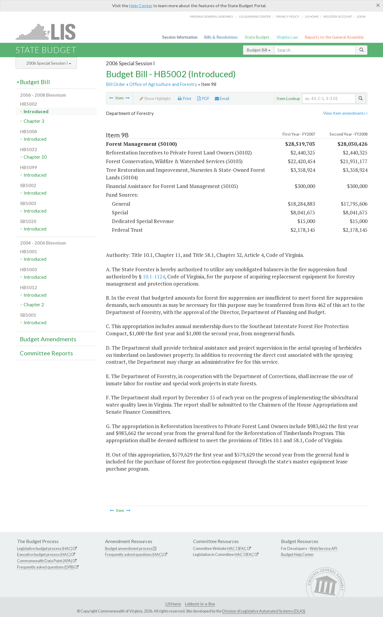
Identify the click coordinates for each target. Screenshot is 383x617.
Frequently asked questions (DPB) (45, 567)
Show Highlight (155, 98)
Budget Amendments (48, 338)
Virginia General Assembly (211, 16)
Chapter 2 (34, 304)
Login (361, 16)
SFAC (242, 548)
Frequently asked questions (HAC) (134, 554)
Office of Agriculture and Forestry (163, 84)
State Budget (257, 37)
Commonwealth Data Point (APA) (44, 560)
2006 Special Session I (48, 63)
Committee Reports (46, 353)
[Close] (378, 5)
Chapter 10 (35, 157)
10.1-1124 (154, 276)
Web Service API (323, 548)
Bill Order (115, 84)
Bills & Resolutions (221, 37)
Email (222, 98)
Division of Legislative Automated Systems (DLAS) (263, 611)
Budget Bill (258, 49)
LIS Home (173, 603)
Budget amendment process (128, 548)
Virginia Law (287, 37)
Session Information (179, 37)
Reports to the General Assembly (334, 37)
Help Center (140, 5)
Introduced (36, 111)
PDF (203, 98)
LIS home (312, 16)
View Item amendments (345, 113)
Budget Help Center (297, 554)
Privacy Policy (288, 16)
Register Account (337, 16)
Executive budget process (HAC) (44, 554)
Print (185, 98)
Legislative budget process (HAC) (44, 548)
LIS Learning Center (255, 16)
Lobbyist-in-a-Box (200, 603)
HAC (231, 548)
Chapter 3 (34, 121)
